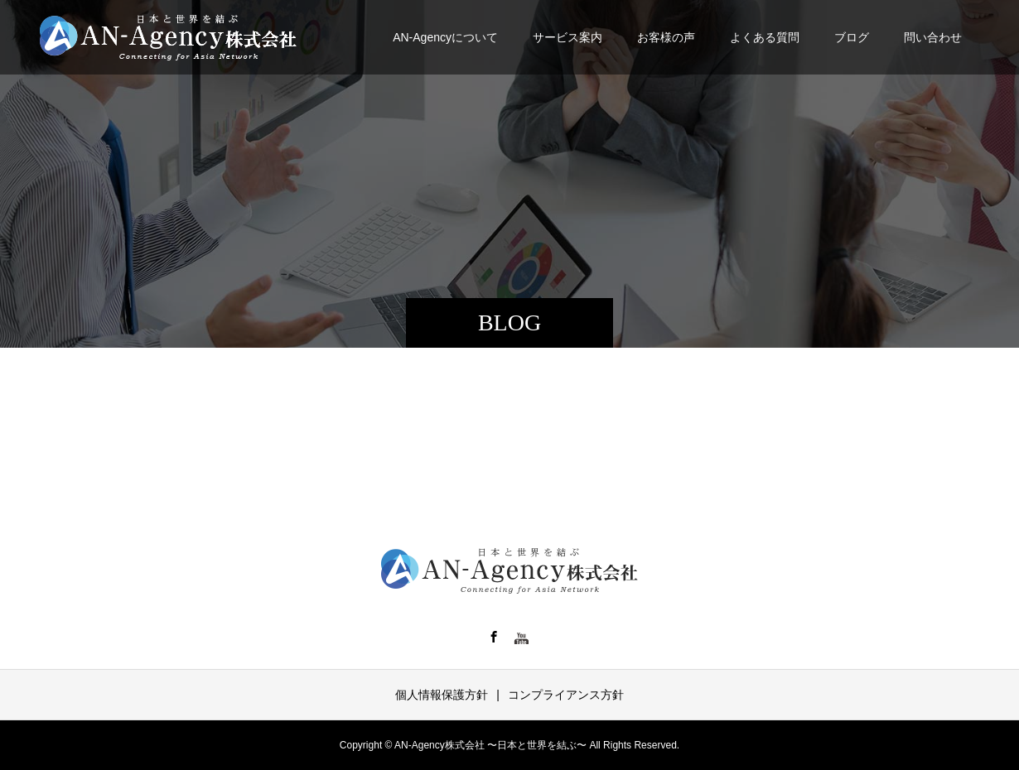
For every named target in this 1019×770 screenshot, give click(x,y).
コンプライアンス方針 (566, 694)
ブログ (851, 37)
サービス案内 (567, 37)
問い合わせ (933, 37)
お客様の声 (666, 37)
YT (522, 637)
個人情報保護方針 (441, 694)
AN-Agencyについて (445, 37)
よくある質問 (764, 37)
